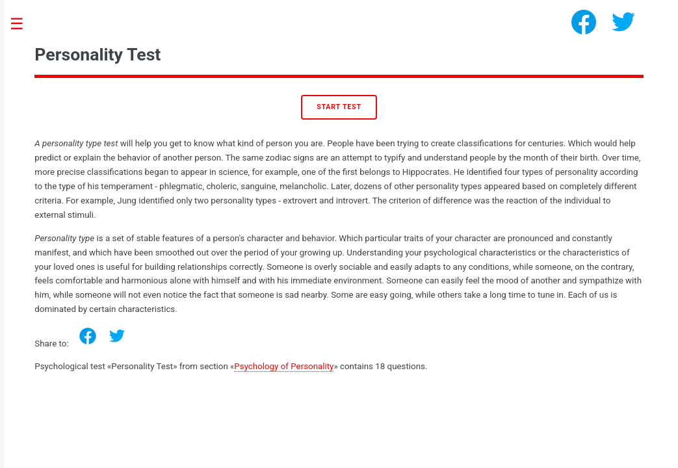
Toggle (23, 24)
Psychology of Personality (283, 366)
